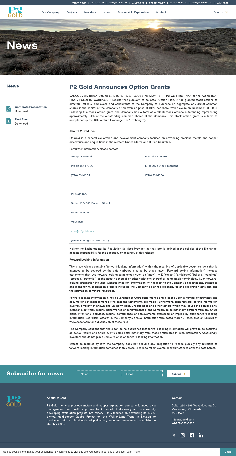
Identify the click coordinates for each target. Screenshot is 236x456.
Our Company (50, 12)
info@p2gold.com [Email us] (183, 419)
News (107, 12)
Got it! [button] (228, 452)
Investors (90, 12)
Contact (161, 12)
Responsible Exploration (133, 12)
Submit (178, 373)
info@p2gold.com (82, 231)
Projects (72, 12)
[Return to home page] (15, 12)
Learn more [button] (133, 451)
